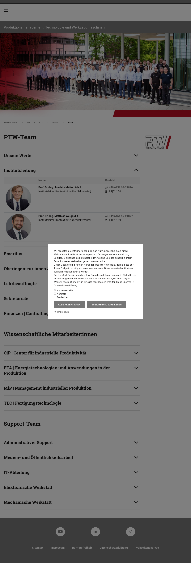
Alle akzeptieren (69, 304)
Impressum (61, 311)
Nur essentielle (63, 290)
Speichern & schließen (106, 304)
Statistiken (61, 297)
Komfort (60, 293)
